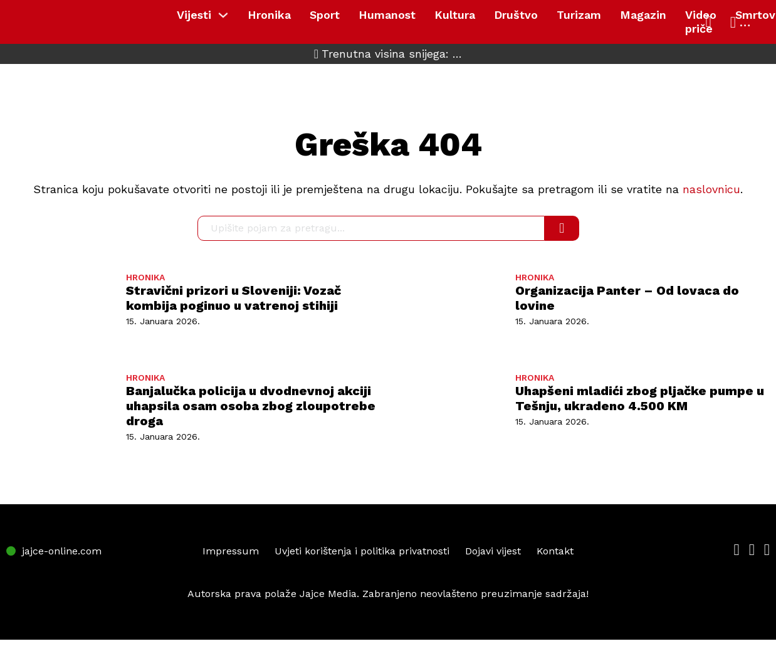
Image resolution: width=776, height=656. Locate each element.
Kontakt (555, 551)
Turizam (579, 14)
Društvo (516, 14)
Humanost (387, 14)
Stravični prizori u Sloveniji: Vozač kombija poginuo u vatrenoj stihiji (233, 298)
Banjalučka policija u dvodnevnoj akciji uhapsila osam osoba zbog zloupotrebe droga (250, 405)
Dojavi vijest (493, 551)
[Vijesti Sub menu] (226, 15)
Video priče (700, 21)
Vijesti (194, 14)
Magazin (643, 14)
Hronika (269, 14)
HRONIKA (145, 277)
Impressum (230, 551)
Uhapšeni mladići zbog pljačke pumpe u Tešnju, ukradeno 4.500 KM (639, 398)
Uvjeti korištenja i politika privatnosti (362, 551)
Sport (325, 14)
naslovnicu (711, 189)
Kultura (454, 14)
